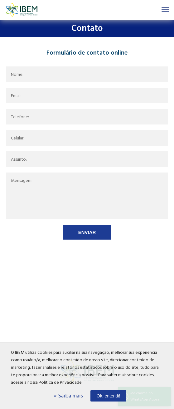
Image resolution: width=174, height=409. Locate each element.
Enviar (87, 232)
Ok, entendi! (108, 395)
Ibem (21, 10)
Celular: (17, 138)
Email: (16, 96)
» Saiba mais (68, 396)
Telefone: (20, 117)
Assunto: (19, 160)
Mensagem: (21, 181)
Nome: (17, 75)
